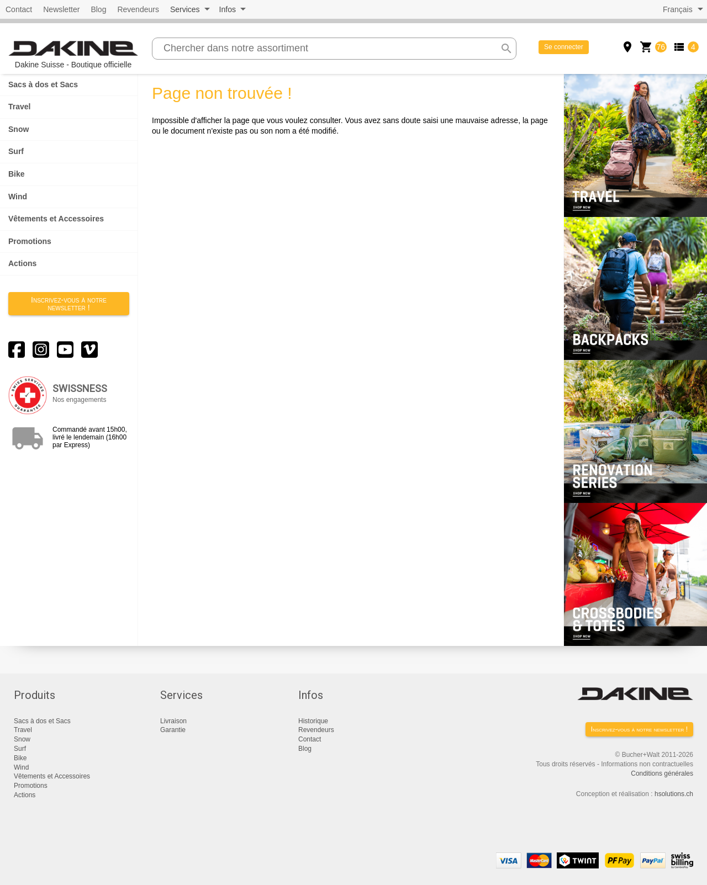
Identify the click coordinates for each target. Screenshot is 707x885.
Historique (313, 721)
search (506, 48)
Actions (22, 263)
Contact (19, 9)
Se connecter (563, 47)
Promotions (29, 241)
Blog (98, 9)
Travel (19, 106)
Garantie (173, 730)
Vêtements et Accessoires (56, 218)
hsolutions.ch (674, 794)
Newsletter (61, 9)
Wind (17, 196)
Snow (18, 129)
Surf (16, 151)
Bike (16, 173)
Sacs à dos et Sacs (43, 84)
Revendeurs (138, 9)
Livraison (173, 721)
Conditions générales (662, 773)
